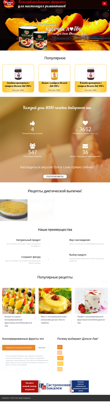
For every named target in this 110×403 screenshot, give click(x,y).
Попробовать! (55, 176)
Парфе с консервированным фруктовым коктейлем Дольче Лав (91, 319)
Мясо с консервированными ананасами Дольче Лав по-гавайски (53, 319)
